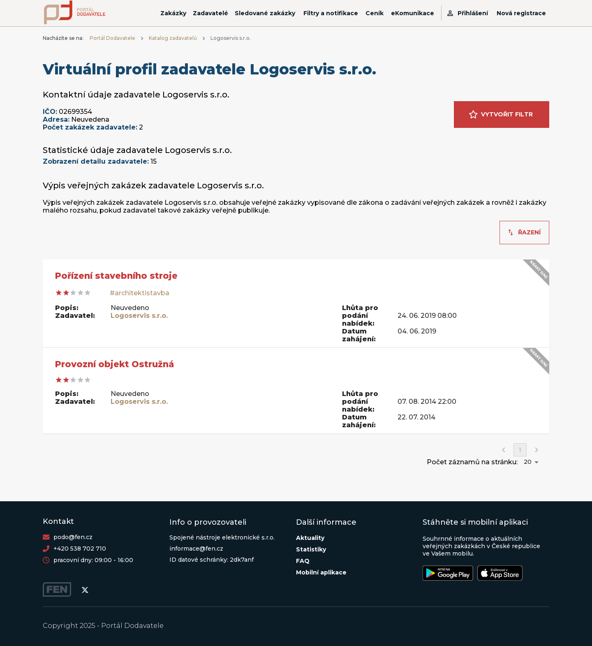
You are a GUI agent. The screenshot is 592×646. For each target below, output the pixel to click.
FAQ (303, 561)
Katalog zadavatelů (173, 38)
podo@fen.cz (72, 537)
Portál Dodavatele (112, 38)
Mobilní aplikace (321, 572)
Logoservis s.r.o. (139, 316)
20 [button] (528, 461)
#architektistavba (139, 293)
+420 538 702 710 (79, 548)
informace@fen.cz (196, 548)
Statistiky (311, 549)
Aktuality (310, 538)
